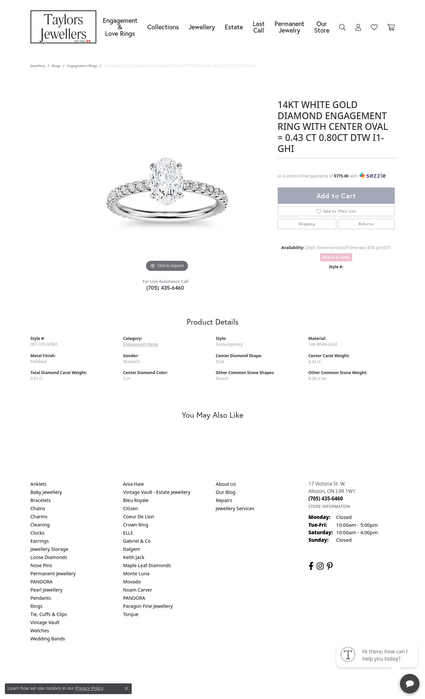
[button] (342, 27)
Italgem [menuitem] (131, 549)
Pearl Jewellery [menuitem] (46, 590)
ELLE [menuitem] (128, 533)
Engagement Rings (82, 65)
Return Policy (148, 665)
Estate (234, 26)
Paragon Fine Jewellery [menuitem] (148, 606)
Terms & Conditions (219, 665)
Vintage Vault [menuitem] (45, 622)
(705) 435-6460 (165, 287)
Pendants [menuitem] (41, 598)
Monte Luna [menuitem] (136, 573)
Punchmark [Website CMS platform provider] (224, 686)
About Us (226, 484)
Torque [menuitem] (131, 614)
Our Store (321, 27)
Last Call (259, 27)
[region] (167, 175)
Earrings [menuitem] (40, 541)
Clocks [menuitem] (38, 533)
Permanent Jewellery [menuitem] (53, 573)
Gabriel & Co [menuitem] (137, 541)
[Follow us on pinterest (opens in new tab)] (330, 566)
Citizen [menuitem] (130, 508)
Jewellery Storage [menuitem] (49, 549)
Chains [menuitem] (38, 508)
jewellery (38, 65)
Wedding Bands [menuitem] (48, 639)
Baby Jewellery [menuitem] (46, 492)
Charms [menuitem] (39, 516)
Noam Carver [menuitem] (137, 590)
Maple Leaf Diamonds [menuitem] (147, 565)
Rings (56, 65)
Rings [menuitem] (37, 606)
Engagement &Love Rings (120, 27)
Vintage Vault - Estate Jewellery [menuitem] (157, 492)
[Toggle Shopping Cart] (391, 27)
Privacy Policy (180, 665)
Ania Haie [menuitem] (133, 484)
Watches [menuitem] (40, 630)
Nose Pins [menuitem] (41, 565)
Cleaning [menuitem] (40, 525)
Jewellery (202, 26)
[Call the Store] (326, 498)
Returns (366, 223)
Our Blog (225, 492)
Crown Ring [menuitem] (136, 525)
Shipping (307, 223)
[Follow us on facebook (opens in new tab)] (311, 566)
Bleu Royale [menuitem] (136, 500)
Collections (163, 26)
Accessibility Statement (267, 665)
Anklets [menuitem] (39, 484)
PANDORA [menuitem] (42, 582)
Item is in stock (336, 257)
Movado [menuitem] (132, 582)
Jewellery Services (235, 508)
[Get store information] (330, 506)
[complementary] (378, 663)
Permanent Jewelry (289, 27)
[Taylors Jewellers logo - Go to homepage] (65, 26)
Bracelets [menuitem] (41, 500)
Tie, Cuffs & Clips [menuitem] (49, 614)
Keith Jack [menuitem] (133, 557)
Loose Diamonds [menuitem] (49, 557)
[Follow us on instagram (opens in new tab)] (320, 566)
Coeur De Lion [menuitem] (138, 516)
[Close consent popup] (126, 689)
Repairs (224, 500)
